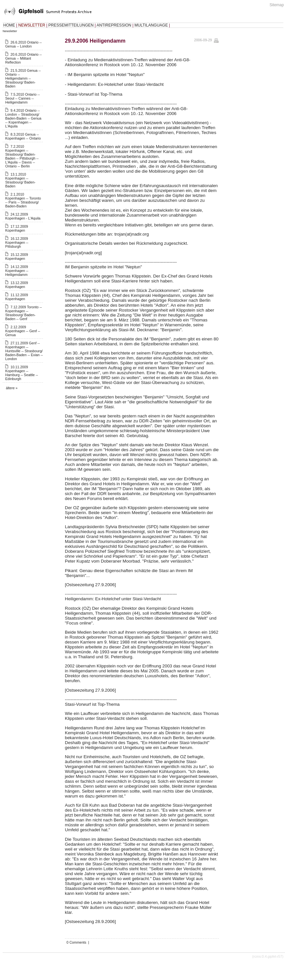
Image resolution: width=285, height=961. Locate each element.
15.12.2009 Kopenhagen (16, 256)
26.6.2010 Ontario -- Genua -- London (23, 44)
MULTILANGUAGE (151, 25)
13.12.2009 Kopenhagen (16, 285)
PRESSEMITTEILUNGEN (71, 25)
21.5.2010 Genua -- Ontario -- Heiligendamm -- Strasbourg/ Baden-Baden (23, 78)
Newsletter (10, 31)
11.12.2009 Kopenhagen (16, 297)
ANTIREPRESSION (114, 25)
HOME (9, 25)
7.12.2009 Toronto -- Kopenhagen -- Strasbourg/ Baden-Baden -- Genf (23, 313)
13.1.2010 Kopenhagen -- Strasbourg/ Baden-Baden (20, 180)
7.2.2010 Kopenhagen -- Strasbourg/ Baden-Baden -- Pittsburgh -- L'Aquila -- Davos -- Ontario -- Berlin (22, 156)
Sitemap (277, 5)
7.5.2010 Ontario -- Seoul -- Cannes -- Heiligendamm (22, 98)
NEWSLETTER (31, 25)
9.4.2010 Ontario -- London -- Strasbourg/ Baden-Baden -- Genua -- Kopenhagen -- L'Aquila (23, 118)
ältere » (12, 388)
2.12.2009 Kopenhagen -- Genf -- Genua (22, 331)
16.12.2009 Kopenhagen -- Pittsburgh (16, 242)
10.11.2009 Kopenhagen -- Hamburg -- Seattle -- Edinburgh (21, 373)
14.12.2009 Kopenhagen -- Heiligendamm (16, 271)
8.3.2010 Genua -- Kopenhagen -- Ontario (23, 136)
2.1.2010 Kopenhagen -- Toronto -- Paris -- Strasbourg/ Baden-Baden (23, 200)
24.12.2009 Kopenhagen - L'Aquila (23, 216)
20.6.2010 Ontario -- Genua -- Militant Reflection (23, 58)
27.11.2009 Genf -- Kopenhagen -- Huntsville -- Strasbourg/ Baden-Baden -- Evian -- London (24, 351)
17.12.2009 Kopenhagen (16, 228)
